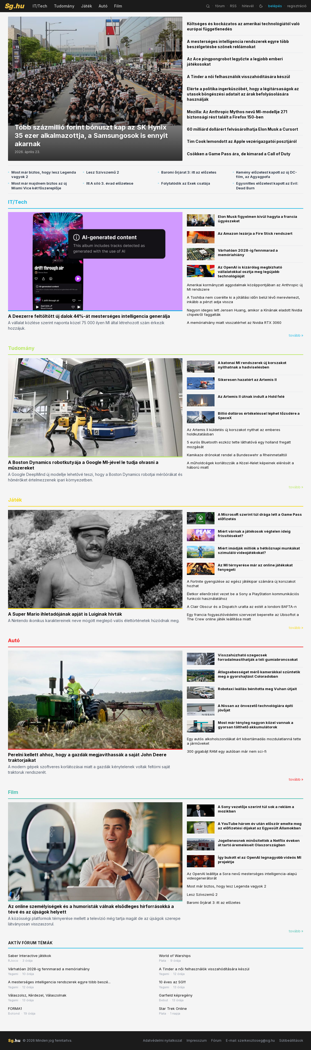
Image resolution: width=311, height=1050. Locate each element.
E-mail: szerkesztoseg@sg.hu (250, 1040)
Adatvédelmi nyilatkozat (162, 1040)
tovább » (296, 335)
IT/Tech (40, 6)
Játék (86, 6)
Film (118, 6)
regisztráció (297, 6)
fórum (220, 6)
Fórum (216, 1040)
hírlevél (248, 6)
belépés (275, 6)
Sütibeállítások (291, 1040)
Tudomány (64, 6)
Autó (103, 6)
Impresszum (197, 1040)
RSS (233, 6)
